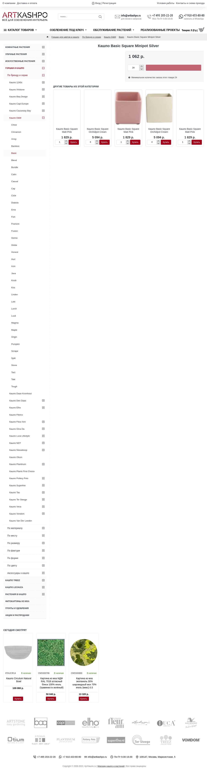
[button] (173, 68)
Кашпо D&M (110, 37)
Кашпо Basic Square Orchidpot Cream (97, 130)
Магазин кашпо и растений (111, 766)
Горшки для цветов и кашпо (65, 37)
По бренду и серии (91, 37)
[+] (141, 66)
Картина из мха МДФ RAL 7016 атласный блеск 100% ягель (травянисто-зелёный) (51, 683)
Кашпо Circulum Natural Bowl (18, 680)
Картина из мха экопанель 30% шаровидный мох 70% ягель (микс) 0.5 (84, 683)
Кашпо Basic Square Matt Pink (67, 130)
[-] (141, 69)
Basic (121, 37)
